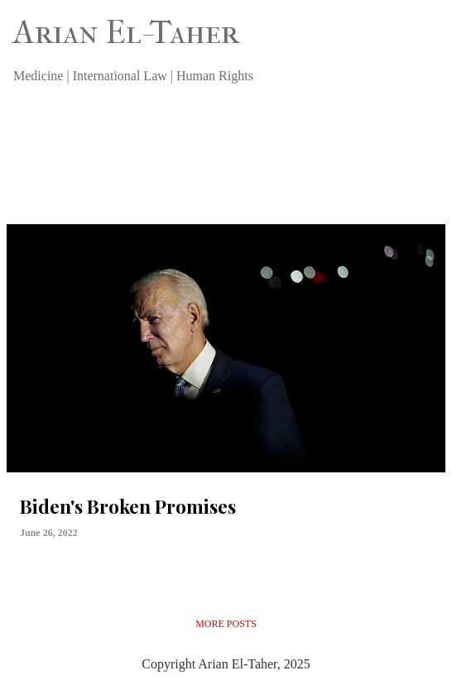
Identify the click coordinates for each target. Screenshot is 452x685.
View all (43, 194)
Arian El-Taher (126, 32)
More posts (226, 624)
